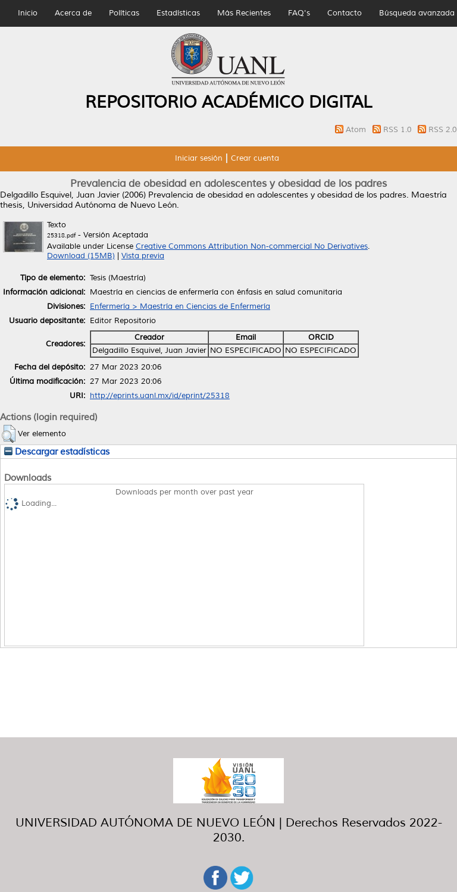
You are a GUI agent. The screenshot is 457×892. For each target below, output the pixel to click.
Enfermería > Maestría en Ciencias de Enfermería (180, 306)
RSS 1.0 (398, 129)
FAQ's (299, 13)
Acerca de (73, 13)
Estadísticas (178, 13)
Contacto (344, 13)
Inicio (27, 13)
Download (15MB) (81, 256)
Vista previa (142, 256)
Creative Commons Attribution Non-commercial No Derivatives (252, 246)
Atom (357, 129)
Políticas (124, 13)
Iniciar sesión (199, 158)
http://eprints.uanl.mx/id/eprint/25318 (160, 395)
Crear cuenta (255, 158)
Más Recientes (244, 13)
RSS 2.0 (442, 129)
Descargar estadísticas (56, 451)
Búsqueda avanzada (417, 13)
